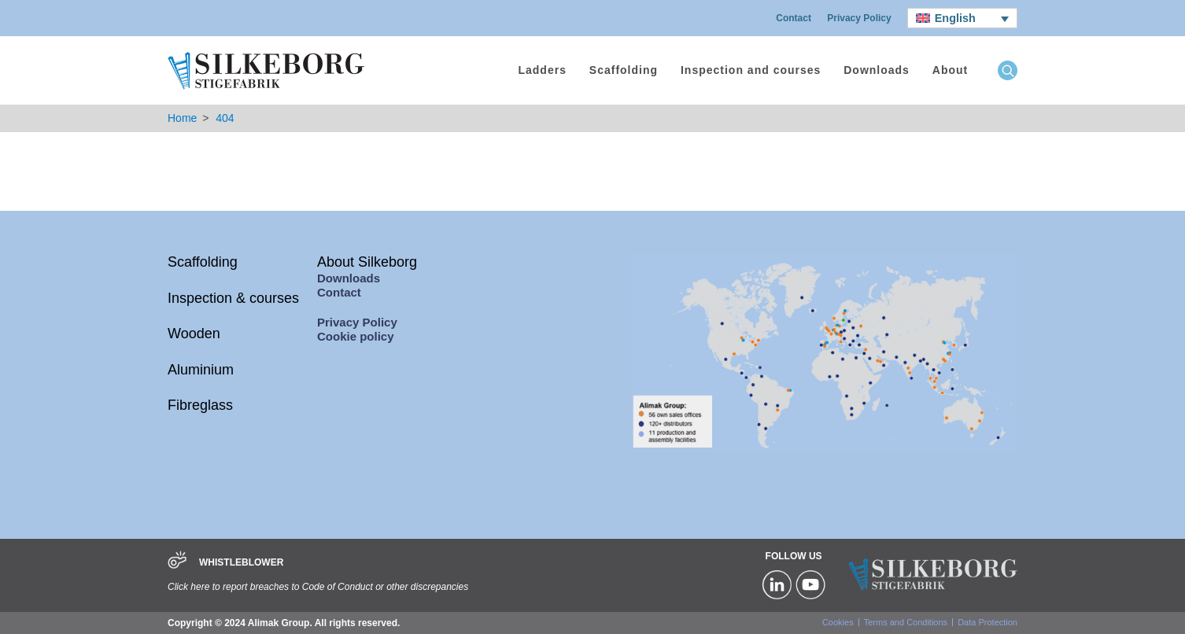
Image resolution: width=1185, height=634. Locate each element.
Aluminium (201, 370)
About (950, 70)
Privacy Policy (859, 18)
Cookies (838, 622)
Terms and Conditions (905, 622)
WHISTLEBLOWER (241, 562)
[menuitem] (962, 18)
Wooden (194, 333)
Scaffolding (623, 70)
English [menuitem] (955, 18)
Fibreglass (200, 405)
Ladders (542, 70)
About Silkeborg (367, 262)
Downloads (877, 70)
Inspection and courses (751, 70)
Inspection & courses (233, 298)
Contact (793, 18)
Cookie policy (355, 336)
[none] (962, 18)
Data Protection (987, 622)
